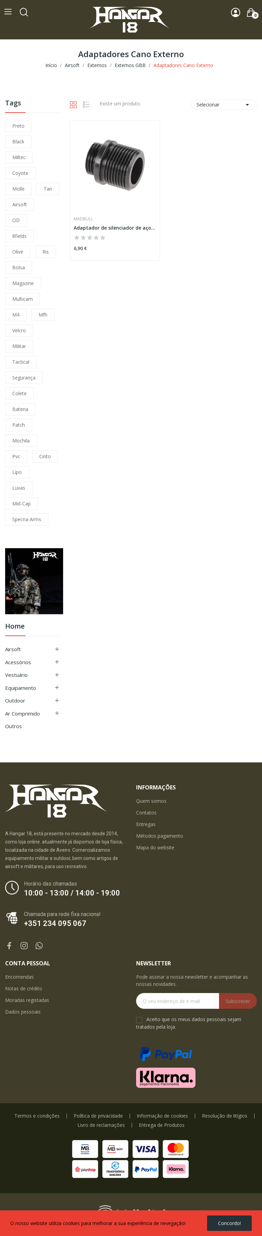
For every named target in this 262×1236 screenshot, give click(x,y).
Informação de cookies (162, 1115)
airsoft (19, 204)
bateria (20, 409)
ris (45, 251)
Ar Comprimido (22, 713)
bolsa (18, 267)
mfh (43, 314)
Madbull (83, 219)
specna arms (26, 519)
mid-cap (21, 503)
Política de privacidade (98, 1115)
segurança (23, 377)
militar (19, 346)
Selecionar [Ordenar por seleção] (223, 105)
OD (16, 220)
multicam (22, 299)
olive (17, 251)
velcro (19, 330)
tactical (20, 362)
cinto (45, 456)
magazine (23, 283)
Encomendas (19, 977)
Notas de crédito (23, 988)
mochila (21, 440)
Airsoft (13, 649)
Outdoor (15, 700)
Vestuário (16, 674)
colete (19, 393)
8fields (19, 236)
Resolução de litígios (224, 1115)
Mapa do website (155, 847)
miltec (19, 157)
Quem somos (151, 801)
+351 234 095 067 (55, 923)
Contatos (146, 812)
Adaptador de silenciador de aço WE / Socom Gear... (115, 227)
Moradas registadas (27, 1000)
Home (15, 627)
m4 (15, 314)
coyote (20, 173)
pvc (16, 456)
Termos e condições (37, 1115)
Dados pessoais (23, 1011)
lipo (17, 472)
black (18, 141)
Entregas (146, 824)
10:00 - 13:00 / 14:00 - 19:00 (72, 893)
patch (18, 425)
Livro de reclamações (101, 1125)
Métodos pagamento (159, 836)
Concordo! (229, 1223)
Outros (13, 726)
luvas (18, 488)
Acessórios (18, 662)
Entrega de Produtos (162, 1125)
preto (18, 126)
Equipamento (20, 687)
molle (18, 188)
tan (48, 188)
